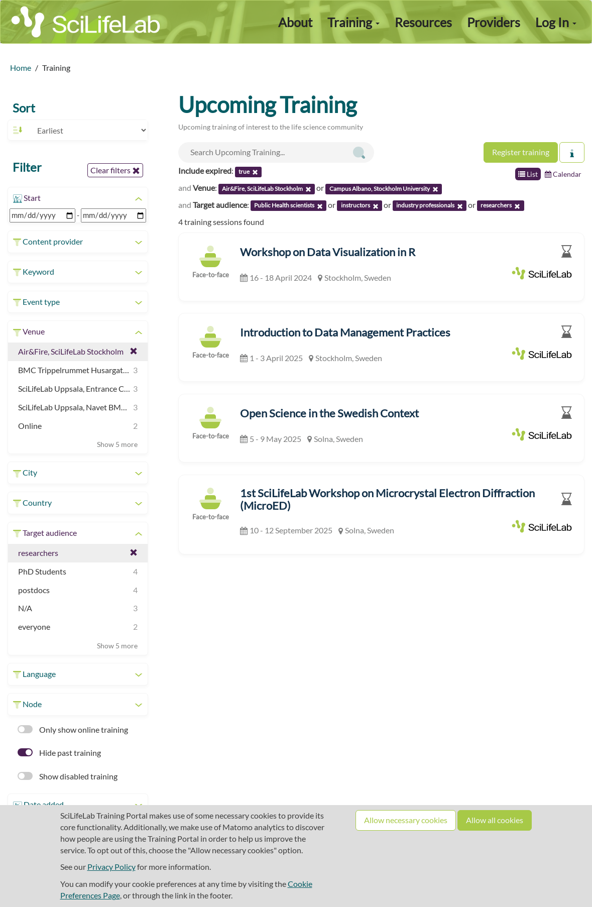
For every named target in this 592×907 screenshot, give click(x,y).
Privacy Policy (111, 866)
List (528, 174)
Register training (520, 152)
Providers (493, 22)
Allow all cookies (494, 820)
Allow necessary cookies (405, 820)
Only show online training (73, 729)
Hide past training (59, 752)
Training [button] (353, 22)
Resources (423, 22)
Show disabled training (67, 776)
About (295, 22)
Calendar (563, 174)
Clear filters (115, 170)
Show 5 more (117, 444)
